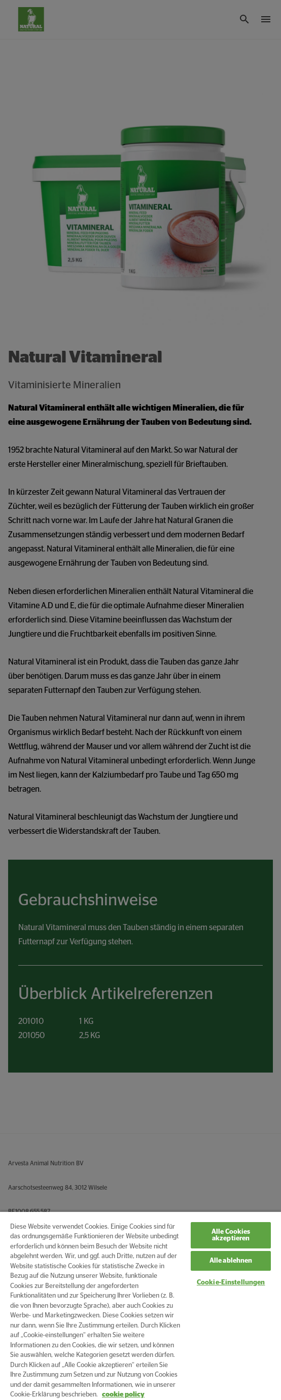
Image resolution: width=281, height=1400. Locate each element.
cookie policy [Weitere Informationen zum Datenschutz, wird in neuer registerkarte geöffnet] (123, 1394)
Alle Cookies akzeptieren (231, 1235)
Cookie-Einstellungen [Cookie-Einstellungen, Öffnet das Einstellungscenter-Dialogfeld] (231, 1282)
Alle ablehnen (231, 1261)
